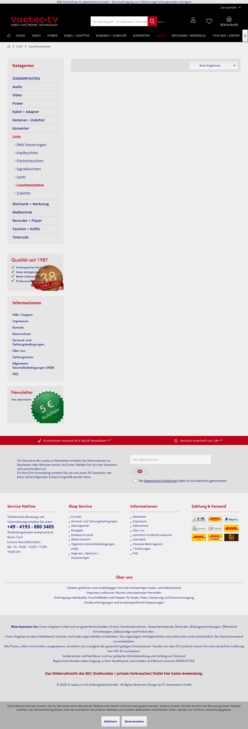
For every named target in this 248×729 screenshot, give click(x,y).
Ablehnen (110, 721)
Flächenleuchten (30, 161)
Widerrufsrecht (80, 539)
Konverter (20, 128)
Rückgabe (77, 530)
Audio (17, 86)
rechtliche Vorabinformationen (152, 535)
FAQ (15, 374)
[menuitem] (229, 7)
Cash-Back (139, 539)
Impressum (20, 321)
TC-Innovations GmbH (177, 685)
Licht (16, 136)
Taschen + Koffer (26, 229)
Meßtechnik (22, 212)
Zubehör (23, 193)
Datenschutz (21, 334)
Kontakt (18, 327)
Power (17, 103)
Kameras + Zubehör (28, 120)
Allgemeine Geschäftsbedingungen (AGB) (33, 365)
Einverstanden (134, 721)
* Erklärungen (142, 548)
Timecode (20, 237)
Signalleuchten (28, 169)
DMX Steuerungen (31, 144)
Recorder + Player (27, 220)
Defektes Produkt (82, 535)
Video (17, 95)
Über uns (18, 351)
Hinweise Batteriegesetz (148, 544)
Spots (21, 177)
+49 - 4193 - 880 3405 (30, 527)
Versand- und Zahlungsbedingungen (28, 342)
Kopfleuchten (27, 152)
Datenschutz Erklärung (160, 480)
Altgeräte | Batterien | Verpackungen (85, 555)
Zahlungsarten (22, 357)
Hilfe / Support (22, 315)
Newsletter (139, 516)
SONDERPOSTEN (26, 78)
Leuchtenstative (30, 185)
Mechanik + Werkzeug (30, 204)
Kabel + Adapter (25, 111)
